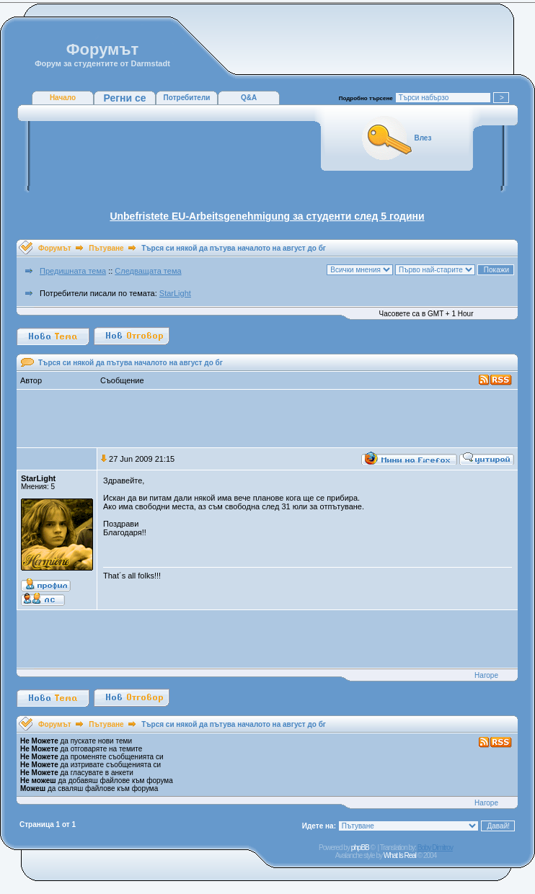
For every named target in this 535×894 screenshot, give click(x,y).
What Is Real (400, 855)
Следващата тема (148, 271)
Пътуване (106, 248)
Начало (63, 98)
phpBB (360, 847)
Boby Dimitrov (435, 847)
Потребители (187, 98)
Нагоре (486, 675)
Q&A (249, 98)
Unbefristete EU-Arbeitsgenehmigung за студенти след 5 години (267, 216)
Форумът (54, 248)
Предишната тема (73, 271)
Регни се (124, 98)
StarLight (175, 293)
